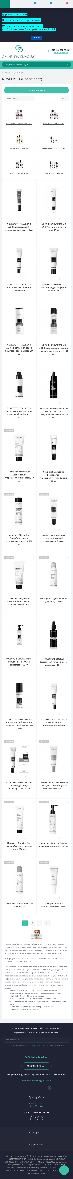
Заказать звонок (61, 52)
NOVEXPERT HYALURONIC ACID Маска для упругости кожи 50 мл (54, 287)
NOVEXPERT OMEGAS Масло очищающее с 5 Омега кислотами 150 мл (19, 661)
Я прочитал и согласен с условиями (38, 1045)
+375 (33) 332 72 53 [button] (36, 1056)
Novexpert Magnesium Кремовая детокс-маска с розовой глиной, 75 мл (19, 601)
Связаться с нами (36, 1066)
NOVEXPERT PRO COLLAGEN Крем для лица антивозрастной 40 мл (53, 722)
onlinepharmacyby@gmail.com (36, 1080)
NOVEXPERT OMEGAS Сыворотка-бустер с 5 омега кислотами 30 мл (53, 662)
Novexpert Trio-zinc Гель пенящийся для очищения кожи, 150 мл (19, 846)
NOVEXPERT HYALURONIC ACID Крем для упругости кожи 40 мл (19, 287)
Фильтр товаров (36, 90)
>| (47, 923)
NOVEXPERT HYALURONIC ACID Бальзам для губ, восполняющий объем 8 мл (19, 227)
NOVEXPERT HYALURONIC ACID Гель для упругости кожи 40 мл (54, 227)
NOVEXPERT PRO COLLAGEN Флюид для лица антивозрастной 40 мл (19, 785)
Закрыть (36, 38)
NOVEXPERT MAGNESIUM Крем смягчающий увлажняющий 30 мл (54, 538)
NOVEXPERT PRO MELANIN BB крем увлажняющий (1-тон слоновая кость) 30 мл (54, 785)
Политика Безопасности (33, 1045)
